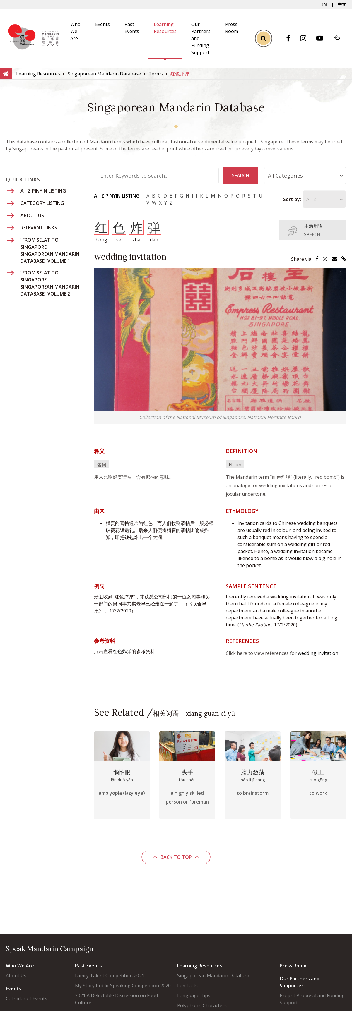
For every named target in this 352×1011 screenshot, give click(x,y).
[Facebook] (291, 38)
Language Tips (193, 995)
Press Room (293, 965)
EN (324, 4)
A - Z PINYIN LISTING (116, 196)
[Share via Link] (343, 258)
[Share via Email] (334, 258)
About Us (16, 975)
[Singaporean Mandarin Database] (104, 73)
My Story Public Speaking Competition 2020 (123, 985)
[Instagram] (306, 38)
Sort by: (292, 199)
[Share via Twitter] (325, 258)
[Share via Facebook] (316, 258)
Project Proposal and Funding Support (312, 999)
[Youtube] (322, 38)
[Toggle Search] (263, 38)
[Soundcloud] (339, 38)
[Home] (6, 73)
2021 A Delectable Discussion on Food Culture (116, 999)
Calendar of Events (26, 998)
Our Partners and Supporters (299, 982)
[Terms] (155, 73)
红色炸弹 (122, 651)
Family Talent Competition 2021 (109, 975)
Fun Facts (187, 985)
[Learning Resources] (38, 73)
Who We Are (75, 31)
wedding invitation (318, 653)
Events (102, 24)
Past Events (88, 965)
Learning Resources (199, 965)
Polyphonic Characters (202, 1005)
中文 (342, 4)
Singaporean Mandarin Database (213, 975)
